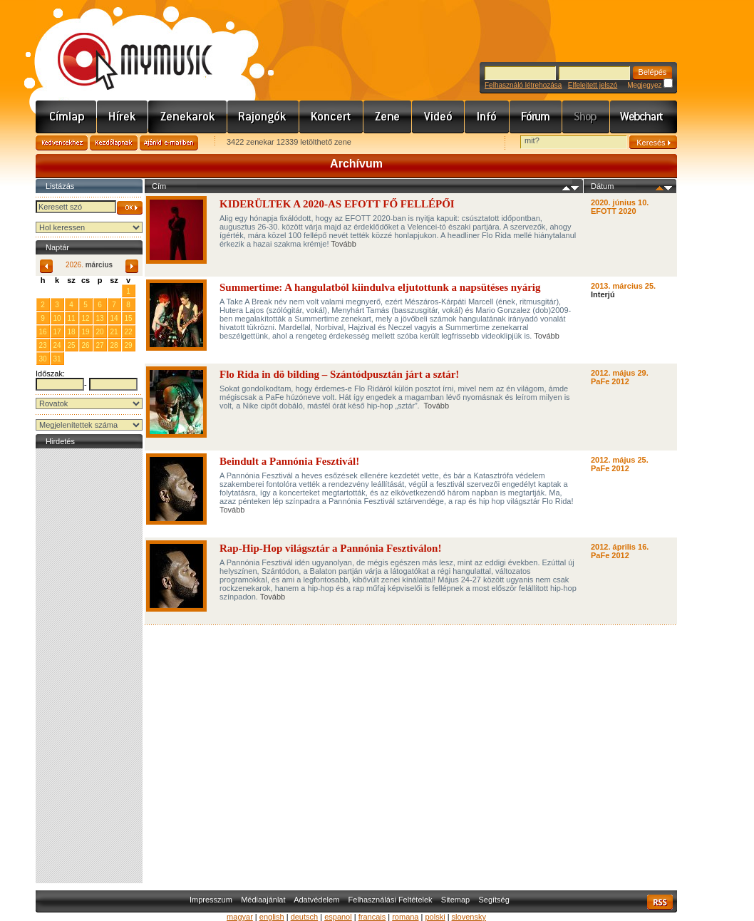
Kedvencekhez (62, 142)
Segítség (493, 899)
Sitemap (455, 899)
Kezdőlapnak (114, 142)
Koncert (331, 117)
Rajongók (263, 117)
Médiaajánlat (263, 899)
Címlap (66, 117)
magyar (240, 916)
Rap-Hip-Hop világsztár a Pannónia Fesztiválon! (330, 548)
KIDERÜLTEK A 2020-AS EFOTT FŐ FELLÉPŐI (337, 204)
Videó (438, 117)
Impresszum (211, 899)
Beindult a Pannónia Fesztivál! (289, 461)
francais (372, 916)
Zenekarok (187, 117)
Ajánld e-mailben (169, 142)
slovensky (469, 916)
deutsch (305, 916)
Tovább (343, 244)
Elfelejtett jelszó (592, 85)
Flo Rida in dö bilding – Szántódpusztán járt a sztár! (341, 374)
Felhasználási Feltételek (390, 899)
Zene (387, 117)
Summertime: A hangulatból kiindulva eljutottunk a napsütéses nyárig (380, 287)
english (271, 916)
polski (435, 916)
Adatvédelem (316, 899)
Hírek (122, 117)
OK (130, 208)
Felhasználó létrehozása (523, 85)
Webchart (643, 117)
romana (405, 916)
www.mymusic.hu (123, 46)
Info (487, 117)
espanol (338, 916)
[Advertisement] (89, 666)
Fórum (536, 117)
